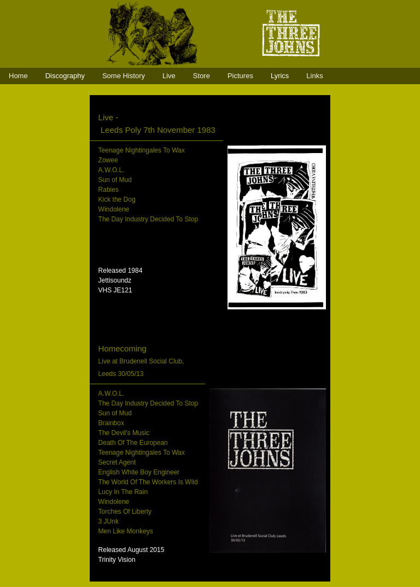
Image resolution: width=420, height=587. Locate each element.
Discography (65, 76)
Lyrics (280, 76)
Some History (123, 76)
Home (18, 76)
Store (201, 76)
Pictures (240, 76)
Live (169, 76)
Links (314, 76)
